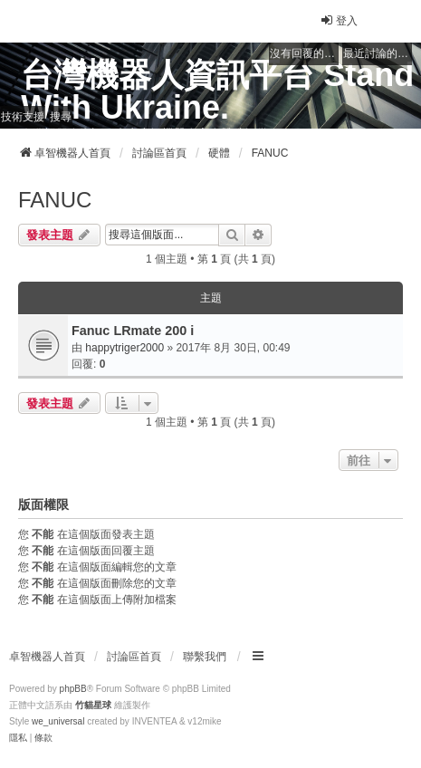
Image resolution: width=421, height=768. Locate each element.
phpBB (73, 689)
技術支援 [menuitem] (22, 116)
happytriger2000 (124, 347)
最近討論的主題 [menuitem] (377, 53)
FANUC (54, 199)
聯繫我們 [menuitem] (204, 656)
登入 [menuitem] (339, 20)
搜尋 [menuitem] (61, 116)
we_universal (58, 721)
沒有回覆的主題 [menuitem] (304, 53)
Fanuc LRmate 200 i (133, 330)
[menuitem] (18, 738)
